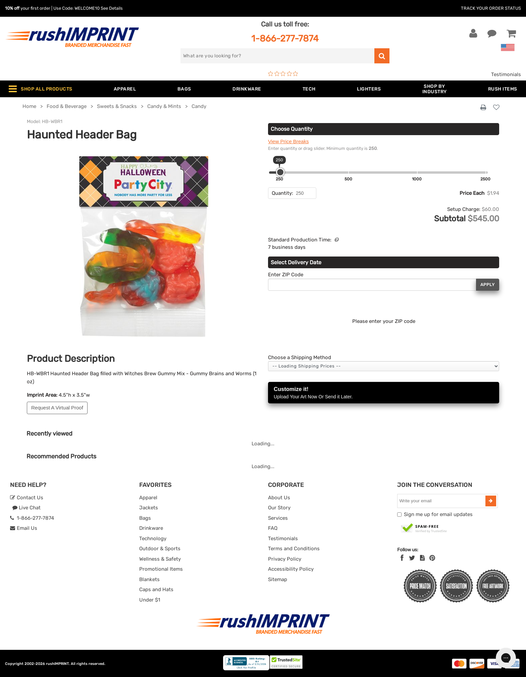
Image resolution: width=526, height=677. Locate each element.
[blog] (422, 558)
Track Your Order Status (491, 8)
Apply (487, 284)
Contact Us (26, 498)
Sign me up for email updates (438, 514)
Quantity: (282, 193)
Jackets (148, 508)
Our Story (279, 508)
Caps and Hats (156, 589)
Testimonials (506, 74)
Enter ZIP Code (285, 275)
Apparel (148, 498)
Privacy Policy (284, 559)
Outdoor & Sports (159, 549)
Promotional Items (161, 569)
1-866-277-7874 (285, 38)
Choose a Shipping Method (299, 357)
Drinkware (151, 528)
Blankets (149, 579)
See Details (112, 8)
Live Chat (26, 508)
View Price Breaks (288, 141)
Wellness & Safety (160, 559)
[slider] (280, 172)
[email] (442, 501)
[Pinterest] (432, 558)
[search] (277, 55)
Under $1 (149, 600)
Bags (145, 518)
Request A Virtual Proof (57, 407)
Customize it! (383, 393)
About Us (279, 498)
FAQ (272, 528)
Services (278, 518)
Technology (152, 538)
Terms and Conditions (294, 549)
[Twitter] (412, 558)
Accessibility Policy (291, 569)
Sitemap (277, 579)
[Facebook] (402, 558)
